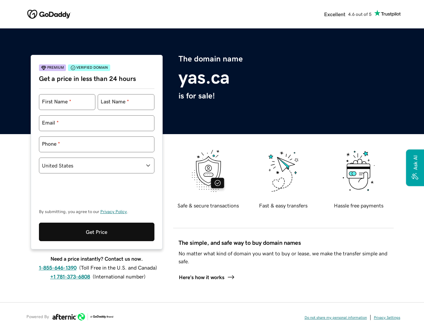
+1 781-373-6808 (70, 276)
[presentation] (89, 194)
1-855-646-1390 (58, 267)
